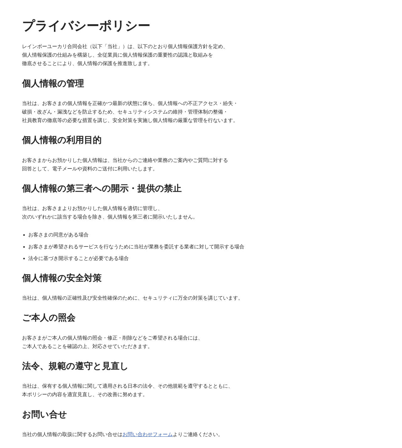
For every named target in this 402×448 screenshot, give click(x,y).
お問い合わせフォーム (147, 434)
